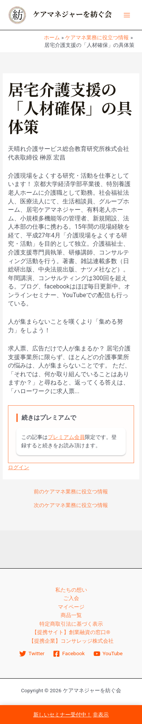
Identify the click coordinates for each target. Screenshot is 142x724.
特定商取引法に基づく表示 (71, 624)
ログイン (18, 467)
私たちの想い (71, 590)
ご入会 (71, 598)
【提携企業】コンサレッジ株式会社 (71, 641)
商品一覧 (71, 615)
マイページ (71, 607)
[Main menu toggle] (127, 15)
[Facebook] (69, 653)
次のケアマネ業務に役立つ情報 (71, 505)
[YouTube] (108, 653)
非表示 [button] (101, 715)
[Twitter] (32, 653)
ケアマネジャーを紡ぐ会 (72, 15)
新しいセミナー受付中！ (62, 715)
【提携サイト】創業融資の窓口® (71, 632)
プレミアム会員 (66, 437)
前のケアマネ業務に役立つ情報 (71, 492)
